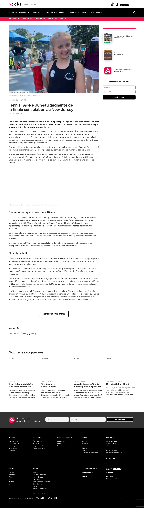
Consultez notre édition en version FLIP (123, 37)
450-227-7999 (111, 451)
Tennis (32, 334)
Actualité (44, 358)
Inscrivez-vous (119, 98)
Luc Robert (16, 114)
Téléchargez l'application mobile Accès (123, 71)
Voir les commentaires (54, 314)
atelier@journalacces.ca (114, 453)
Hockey (109, 358)
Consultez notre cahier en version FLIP (123, 54)
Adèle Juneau (14, 334)
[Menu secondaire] (134, 5)
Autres (11, 358)
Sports (24, 334)
